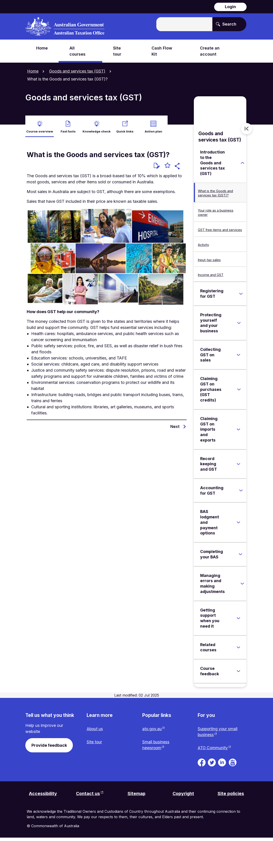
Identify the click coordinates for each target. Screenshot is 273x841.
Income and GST (210, 277)
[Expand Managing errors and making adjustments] (242, 585)
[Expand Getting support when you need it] (238, 620)
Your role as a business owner (215, 214)
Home (32, 71)
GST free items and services (220, 232)
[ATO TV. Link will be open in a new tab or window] (232, 765)
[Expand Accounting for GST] (241, 492)
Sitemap (137, 796)
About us (95, 731)
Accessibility (43, 796)
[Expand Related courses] (238, 649)
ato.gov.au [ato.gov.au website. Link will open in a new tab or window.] (152, 731)
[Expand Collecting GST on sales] (238, 356)
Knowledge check (97, 132)
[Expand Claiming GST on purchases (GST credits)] (239, 391)
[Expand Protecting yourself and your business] (239, 325)
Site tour (94, 744)
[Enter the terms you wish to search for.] (184, 24)
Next (175, 428)
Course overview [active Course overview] (39, 129)
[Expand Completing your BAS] (240, 556)
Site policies (230, 796)
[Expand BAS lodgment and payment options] (238, 524)
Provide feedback (49, 747)
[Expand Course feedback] (238, 673)
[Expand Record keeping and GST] (238, 465)
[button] (177, 168)
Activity (203, 247)
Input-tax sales (209, 262)
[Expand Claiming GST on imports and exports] (238, 431)
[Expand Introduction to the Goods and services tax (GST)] (242, 165)
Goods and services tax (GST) (77, 71)
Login (230, 6)
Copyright (183, 796)
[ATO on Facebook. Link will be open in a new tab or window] (202, 765)
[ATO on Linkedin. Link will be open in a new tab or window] (222, 765)
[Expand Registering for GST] (241, 295)
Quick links (125, 129)
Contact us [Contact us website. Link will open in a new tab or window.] (88, 796)
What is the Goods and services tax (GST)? (215, 195)
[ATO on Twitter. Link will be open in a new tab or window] (212, 765)
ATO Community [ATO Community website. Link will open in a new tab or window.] (213, 750)
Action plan (153, 129)
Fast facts (68, 129)
